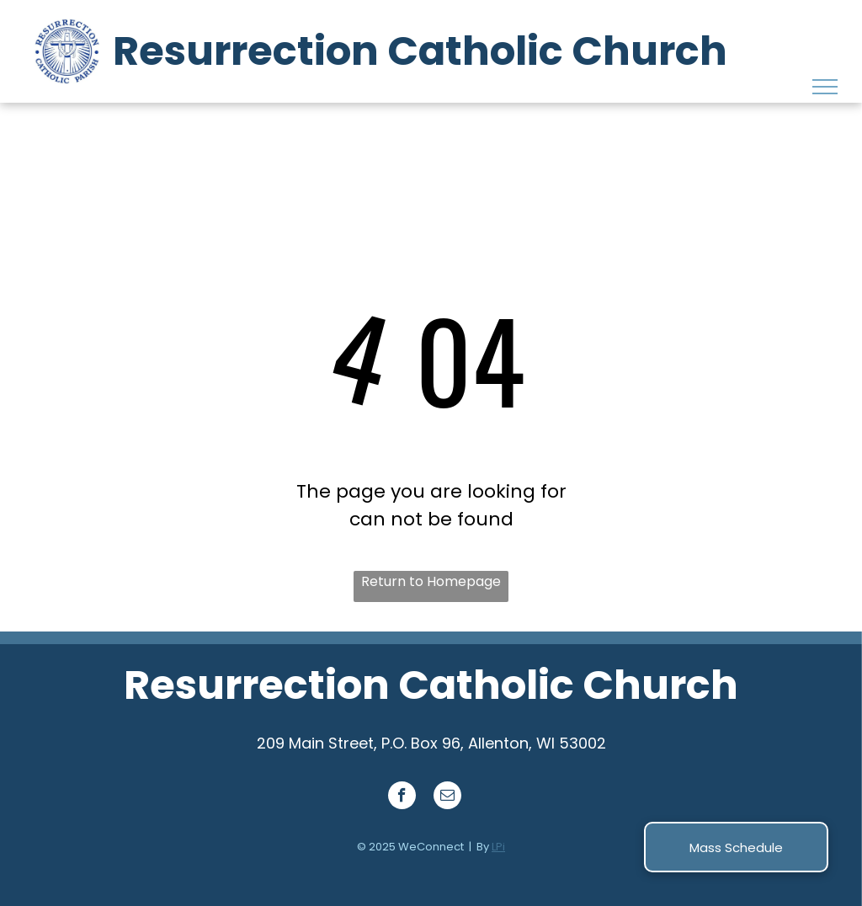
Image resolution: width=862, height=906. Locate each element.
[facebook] (402, 797)
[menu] (825, 87)
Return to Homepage (431, 581)
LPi (498, 847)
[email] (447, 797)
